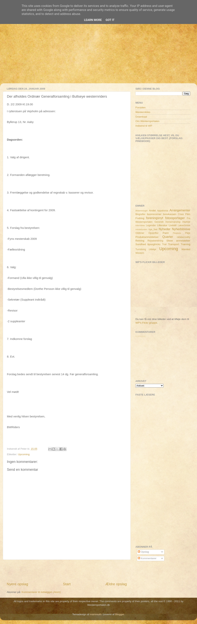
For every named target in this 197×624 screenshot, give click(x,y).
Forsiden (140, 107)
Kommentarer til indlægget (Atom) (41, 592)
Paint (166, 233)
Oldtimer (139, 233)
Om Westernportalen (147, 121)
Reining (139, 240)
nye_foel (153, 229)
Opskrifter (153, 233)
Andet (152, 210)
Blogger (119, 614)
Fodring (139, 218)
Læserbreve (184, 225)
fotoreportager (175, 218)
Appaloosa (162, 210)
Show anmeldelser (178, 240)
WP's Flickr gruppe (146, 322)
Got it (110, 20)
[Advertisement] (98, 56)
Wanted (185, 249)
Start (67, 584)
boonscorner (154, 214)
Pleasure (177, 233)
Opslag (143, 551)
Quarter (167, 236)
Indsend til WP (143, 125)
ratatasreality (183, 237)
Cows (181, 214)
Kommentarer (147, 558)
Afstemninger (141, 210)
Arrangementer (179, 210)
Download (141, 116)
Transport (173, 244)
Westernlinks (142, 112)
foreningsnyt (154, 218)
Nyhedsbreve (181, 229)
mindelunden (141, 229)
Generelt (159, 222)
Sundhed (140, 244)
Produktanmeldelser (147, 237)
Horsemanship (172, 222)
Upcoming (24, 454)
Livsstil (173, 225)
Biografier (140, 214)
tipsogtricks (153, 244)
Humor (186, 221)
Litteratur (162, 225)
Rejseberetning (155, 240)
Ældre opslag (116, 584)
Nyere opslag (17, 584)
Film (187, 214)
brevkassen (169, 214)
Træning (185, 244)
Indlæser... (141, 336)
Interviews (140, 225)
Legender (151, 225)
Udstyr (152, 249)
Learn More (93, 20)
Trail (164, 244)
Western (139, 253)
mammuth (95, 614)
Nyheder (164, 229)
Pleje (187, 233)
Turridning (140, 249)
